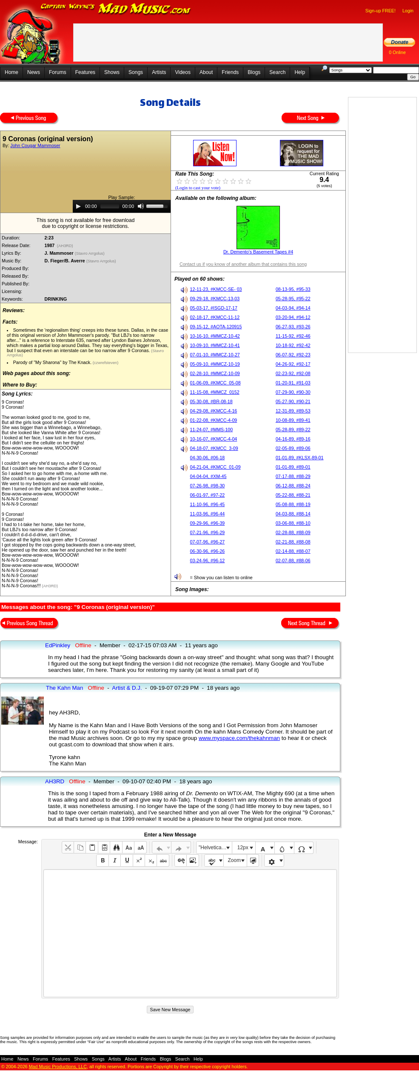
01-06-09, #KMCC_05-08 (215, 382)
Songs (135, 72)
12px (242, 848)
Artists (159, 72)
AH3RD (54, 781)
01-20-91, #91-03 (293, 382)
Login (407, 10)
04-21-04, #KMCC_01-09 (215, 466)
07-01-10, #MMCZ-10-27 (215, 354)
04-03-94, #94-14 (293, 307)
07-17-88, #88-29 (293, 476)
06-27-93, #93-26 (293, 326)
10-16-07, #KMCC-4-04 (213, 438)
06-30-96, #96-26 (207, 551)
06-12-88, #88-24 (293, 485)
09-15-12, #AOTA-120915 (216, 326)
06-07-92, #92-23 (293, 354)
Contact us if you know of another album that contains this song (243, 264)
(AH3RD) (65, 246)
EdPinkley (57, 645)
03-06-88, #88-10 (293, 523)
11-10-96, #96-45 (207, 504)
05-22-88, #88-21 (293, 495)
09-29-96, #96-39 (207, 523)
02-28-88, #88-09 (293, 532)
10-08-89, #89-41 (293, 420)
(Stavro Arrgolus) (90, 253)
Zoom (234, 860)
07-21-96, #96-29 (207, 532)
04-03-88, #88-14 (293, 513)
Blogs (254, 72)
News (33, 72)
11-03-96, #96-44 (207, 513)
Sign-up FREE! (380, 10)
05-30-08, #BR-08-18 (211, 401)
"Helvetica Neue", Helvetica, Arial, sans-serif (215, 848)
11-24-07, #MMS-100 (211, 429)
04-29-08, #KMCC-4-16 (213, 410)
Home (11, 72)
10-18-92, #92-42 (293, 345)
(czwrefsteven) (104, 363)
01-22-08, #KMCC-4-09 (213, 420)
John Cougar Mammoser (35, 145)
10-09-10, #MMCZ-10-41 (215, 345)
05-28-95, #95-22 (293, 298)
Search (277, 72)
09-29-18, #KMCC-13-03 (215, 298)
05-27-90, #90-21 (293, 401)
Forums (57, 72)
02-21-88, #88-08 (293, 541)
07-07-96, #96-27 (207, 541)
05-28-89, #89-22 (293, 429)
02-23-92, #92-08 (293, 373)
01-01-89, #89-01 (293, 466)
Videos (182, 72)
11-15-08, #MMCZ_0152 (214, 392)
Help (299, 72)
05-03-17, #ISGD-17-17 (213, 307)
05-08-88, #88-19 (293, 504)
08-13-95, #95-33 (293, 289)
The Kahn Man (64, 688)
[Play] (78, 206)
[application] (122, 206)
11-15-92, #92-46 (293, 336)
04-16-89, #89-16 (293, 438)
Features (85, 72)
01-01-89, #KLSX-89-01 (300, 457)
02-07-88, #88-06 (293, 560)
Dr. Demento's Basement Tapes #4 (258, 251)
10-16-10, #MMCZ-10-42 (215, 336)
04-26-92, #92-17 (293, 364)
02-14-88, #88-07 (293, 551)
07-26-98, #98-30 (207, 485)
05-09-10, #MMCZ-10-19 (215, 364)
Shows (112, 72)
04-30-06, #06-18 (207, 457)
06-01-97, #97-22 (207, 495)
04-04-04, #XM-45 (208, 476)
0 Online (397, 52)
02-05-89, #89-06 (293, 448)
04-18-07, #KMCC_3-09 (214, 448)
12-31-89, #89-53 (293, 410)
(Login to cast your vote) (197, 187)
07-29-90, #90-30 (293, 392)
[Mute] (140, 206)
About (206, 72)
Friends (230, 72)
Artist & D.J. (127, 688)
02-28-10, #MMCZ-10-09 (215, 373)
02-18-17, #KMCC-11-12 (215, 317)
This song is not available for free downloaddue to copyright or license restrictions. (86, 223)
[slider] (109, 206)
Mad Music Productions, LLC (58, 1066)
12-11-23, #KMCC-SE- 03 (216, 289)
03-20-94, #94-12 (293, 317)
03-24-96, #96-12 (207, 560)
